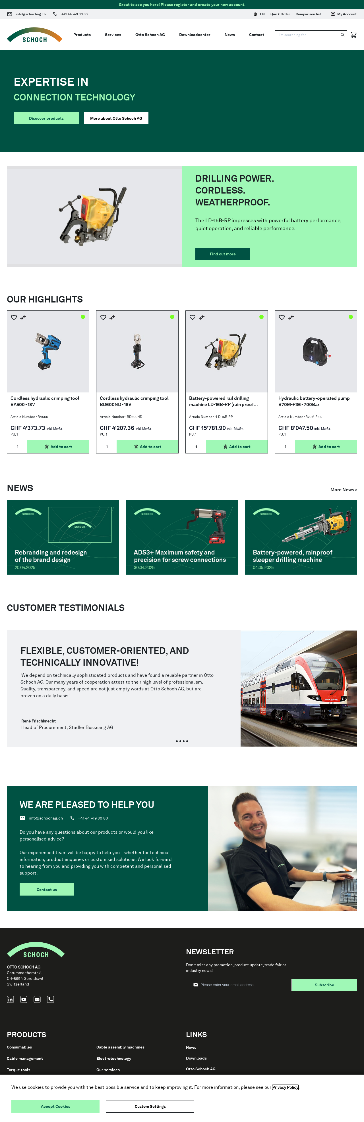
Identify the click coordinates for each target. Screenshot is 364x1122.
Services (113, 34)
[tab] (177, 741)
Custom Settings (150, 1106)
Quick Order (280, 14)
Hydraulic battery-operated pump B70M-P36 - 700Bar (314, 401)
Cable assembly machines (120, 1047)
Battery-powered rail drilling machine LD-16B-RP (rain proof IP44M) (221, 402)
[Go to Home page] (35, 34)
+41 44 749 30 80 (74, 14)
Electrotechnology (113, 1058)
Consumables (19, 1047)
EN (259, 14)
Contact (256, 34)
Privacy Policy (285, 1087)
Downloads (196, 1058)
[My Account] (344, 14)
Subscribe (324, 985)
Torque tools (18, 1070)
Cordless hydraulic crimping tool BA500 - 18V (45, 401)
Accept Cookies (55, 1106)
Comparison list (308, 14)
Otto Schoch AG (150, 34)
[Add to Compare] (23, 317)
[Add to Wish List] (14, 317)
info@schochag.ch (31, 14)
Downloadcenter (194, 34)
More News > (343, 489)
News (230, 34)
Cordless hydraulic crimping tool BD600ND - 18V (134, 401)
